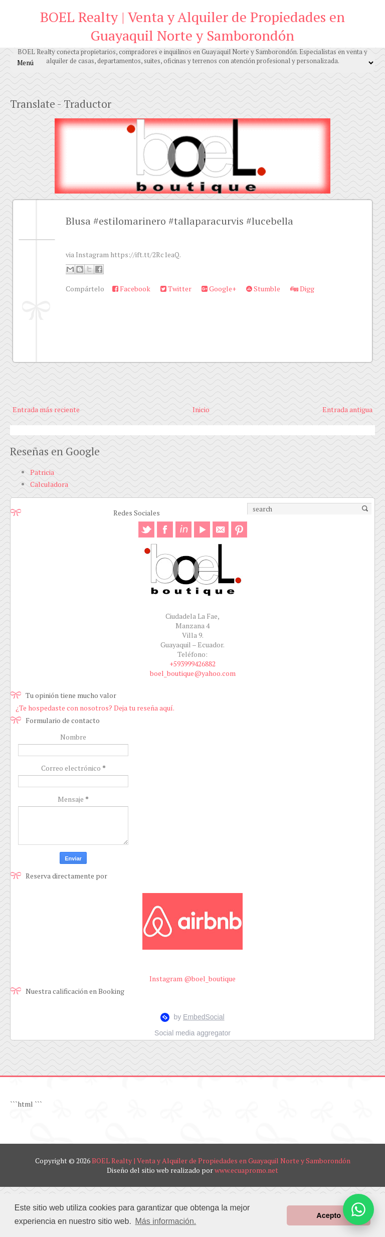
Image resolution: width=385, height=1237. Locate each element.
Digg (302, 288)
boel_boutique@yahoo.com (193, 673)
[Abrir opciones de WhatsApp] (358, 1209)
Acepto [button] (328, 1215)
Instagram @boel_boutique (192, 978)
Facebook (131, 288)
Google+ (219, 288)
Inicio (201, 409)
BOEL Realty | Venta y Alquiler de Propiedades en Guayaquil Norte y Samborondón (192, 26)
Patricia (42, 472)
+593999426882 (192, 663)
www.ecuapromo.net (246, 1170)
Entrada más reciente (46, 409)
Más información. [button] (165, 1221)
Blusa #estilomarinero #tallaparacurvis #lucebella (179, 221)
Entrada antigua (347, 409)
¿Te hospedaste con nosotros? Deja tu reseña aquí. (95, 708)
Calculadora (49, 484)
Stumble (263, 288)
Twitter (175, 288)
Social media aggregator (192, 1033)
